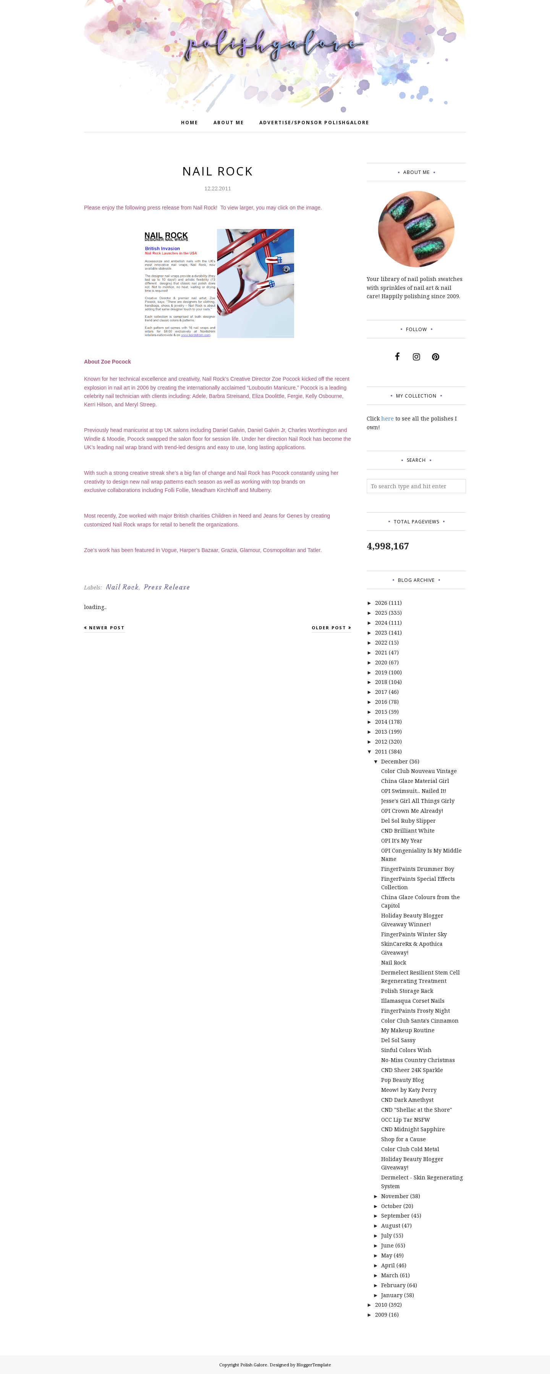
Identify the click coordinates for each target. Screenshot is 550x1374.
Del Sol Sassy (398, 1040)
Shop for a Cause (403, 1139)
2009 (381, 1314)
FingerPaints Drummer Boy (417, 868)
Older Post (329, 627)
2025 (381, 612)
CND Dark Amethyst (407, 1099)
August (390, 1225)
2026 (381, 602)
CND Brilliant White (408, 830)
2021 (381, 652)
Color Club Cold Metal (410, 1149)
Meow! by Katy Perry (409, 1089)
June (387, 1245)
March (389, 1275)
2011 (381, 751)
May (386, 1255)
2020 (381, 662)
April (388, 1265)
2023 (381, 632)
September (395, 1215)
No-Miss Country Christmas (418, 1060)
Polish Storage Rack (407, 990)
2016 (381, 701)
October (391, 1206)
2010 (381, 1304)
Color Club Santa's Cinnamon (420, 1020)
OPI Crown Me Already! (412, 810)
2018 (381, 681)
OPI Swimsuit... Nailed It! (413, 790)
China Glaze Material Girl (415, 780)
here (387, 418)
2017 (381, 691)
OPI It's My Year (401, 840)
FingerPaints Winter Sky (414, 934)
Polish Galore (253, 1365)
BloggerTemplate (313, 1365)
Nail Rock (122, 587)
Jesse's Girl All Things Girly (418, 800)
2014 (381, 721)
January (392, 1295)
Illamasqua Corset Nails (413, 1000)
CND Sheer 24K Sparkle (412, 1070)
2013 (381, 731)
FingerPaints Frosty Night (415, 1010)
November (395, 1196)
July (386, 1235)
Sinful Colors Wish (406, 1050)
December (394, 761)
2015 (381, 711)
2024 (381, 622)
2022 (381, 642)
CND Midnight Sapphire (413, 1129)
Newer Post (107, 627)
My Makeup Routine (408, 1030)
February (393, 1285)
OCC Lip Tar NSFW (405, 1119)
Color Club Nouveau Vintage (419, 771)
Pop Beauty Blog (402, 1079)
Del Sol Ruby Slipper (408, 820)
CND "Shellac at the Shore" (416, 1109)
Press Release (167, 587)
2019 (381, 672)
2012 (381, 741)
